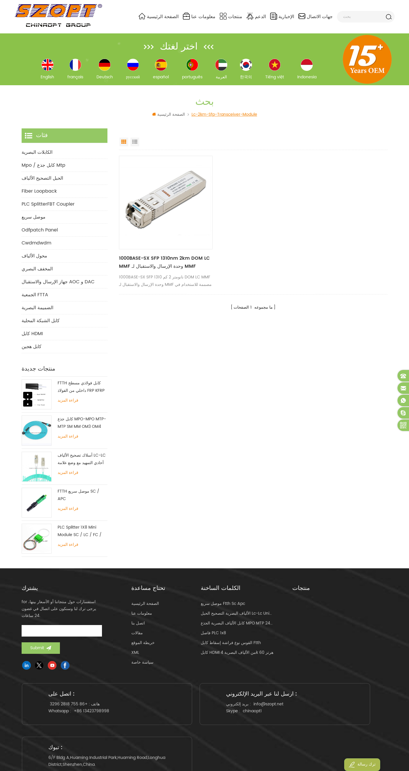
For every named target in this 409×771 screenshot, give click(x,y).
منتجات (231, 16)
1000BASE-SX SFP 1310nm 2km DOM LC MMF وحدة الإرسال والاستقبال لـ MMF (159, 255)
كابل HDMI (32, 336)
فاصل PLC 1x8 (213, 635)
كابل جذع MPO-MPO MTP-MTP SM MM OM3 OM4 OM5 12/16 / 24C (82, 425)
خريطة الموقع (143, 645)
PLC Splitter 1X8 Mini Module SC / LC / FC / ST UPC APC (80, 534)
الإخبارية (282, 16)
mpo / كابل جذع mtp (43, 168)
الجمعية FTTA (35, 297)
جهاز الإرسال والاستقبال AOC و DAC (58, 284)
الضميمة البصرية (37, 310)
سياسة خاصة (142, 665)
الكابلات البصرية (37, 155)
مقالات (137, 635)
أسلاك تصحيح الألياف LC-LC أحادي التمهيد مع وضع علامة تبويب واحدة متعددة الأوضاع (82, 461)
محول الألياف (34, 258)
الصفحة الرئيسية (159, 16)
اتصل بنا (138, 625)
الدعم (256, 16)
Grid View (124, 144)
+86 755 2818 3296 (71, 710)
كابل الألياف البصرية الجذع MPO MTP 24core (237, 625)
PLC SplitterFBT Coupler (48, 206)
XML (135, 655)
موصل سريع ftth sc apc (223, 606)
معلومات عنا (199, 16)
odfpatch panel (40, 232)
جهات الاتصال (315, 16)
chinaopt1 (200, 717)
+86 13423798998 (94, 717)
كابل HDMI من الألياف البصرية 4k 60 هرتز (237, 655)
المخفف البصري (37, 271)
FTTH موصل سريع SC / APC (78, 498)
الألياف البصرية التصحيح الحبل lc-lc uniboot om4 (237, 616)
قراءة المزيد (68, 403)
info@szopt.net (216, 710)
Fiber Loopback (39, 194)
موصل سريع (34, 219)
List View (134, 144)
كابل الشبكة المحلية (41, 323)
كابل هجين (31, 349)
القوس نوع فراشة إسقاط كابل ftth (231, 645)
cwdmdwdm (36, 245)
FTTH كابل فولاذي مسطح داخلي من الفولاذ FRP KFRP (81, 389)
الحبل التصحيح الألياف (42, 181)
